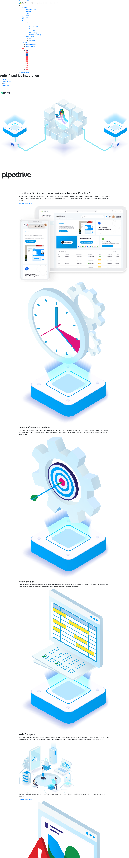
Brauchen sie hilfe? (31, 31)
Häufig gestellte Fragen (35, 35)
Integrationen (26, 17)
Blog (30, 39)
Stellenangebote (30, 46)
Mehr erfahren (30, 37)
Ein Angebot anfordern (25, 203)
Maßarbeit (32, 40)
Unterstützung (26, 23)
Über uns (24, 42)
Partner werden (33, 29)
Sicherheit (28, 15)
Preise (24, 21)
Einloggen (22, 1)
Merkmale (28, 11)
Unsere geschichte (31, 44)
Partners (28, 25)
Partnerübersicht (34, 27)
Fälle (23, 19)
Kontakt (27, 1)
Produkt (24, 7)
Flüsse (27, 13)
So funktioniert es (31, 9)
